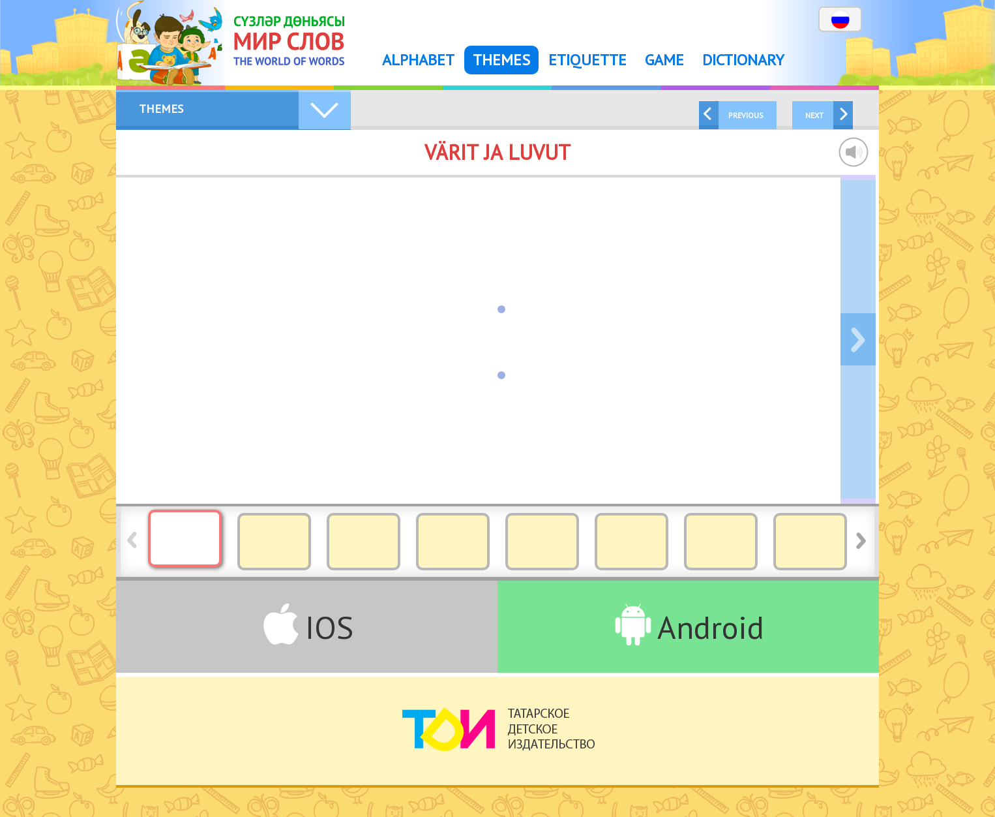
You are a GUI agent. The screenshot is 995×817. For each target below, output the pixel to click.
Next (814, 115)
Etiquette (587, 60)
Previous (746, 115)
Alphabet (418, 60)
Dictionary (743, 60)
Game (664, 60)
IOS (329, 627)
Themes (501, 60)
